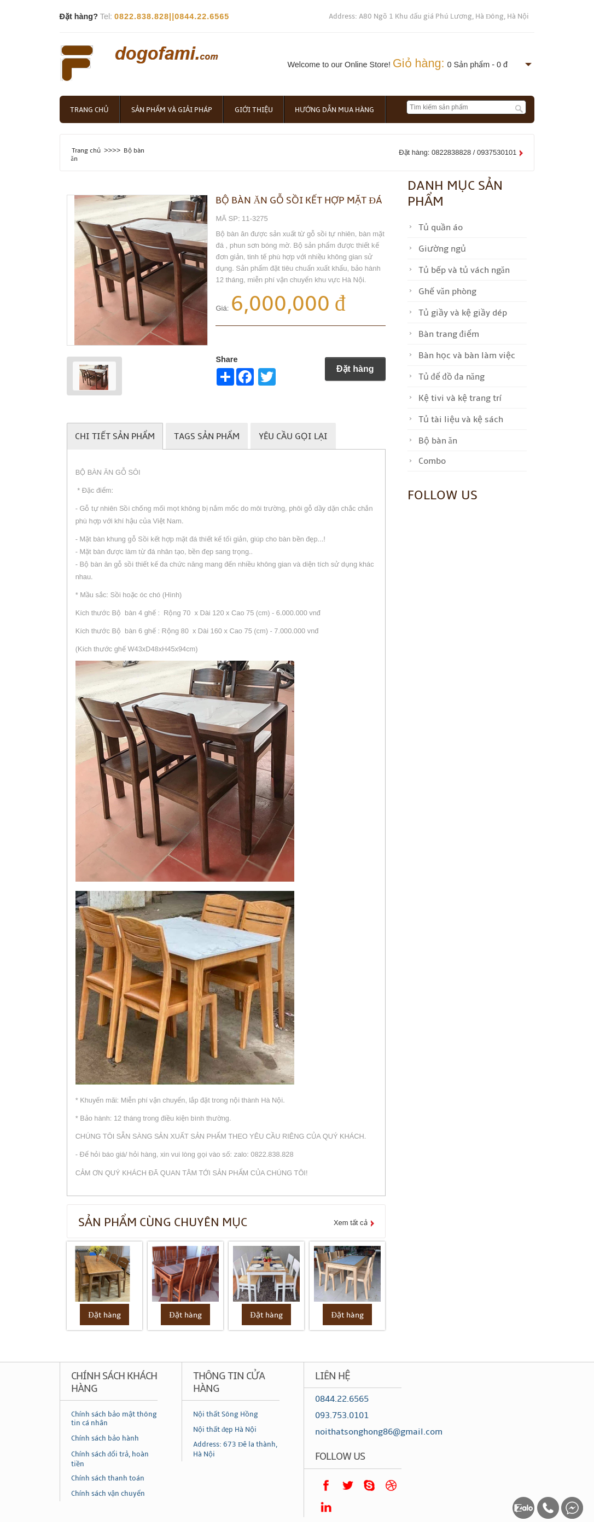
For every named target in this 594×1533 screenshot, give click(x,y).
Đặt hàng (355, 369)
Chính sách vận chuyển (108, 1494)
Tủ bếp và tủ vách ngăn (464, 270)
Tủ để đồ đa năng (451, 376)
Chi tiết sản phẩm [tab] (115, 436)
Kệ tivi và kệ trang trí (459, 398)
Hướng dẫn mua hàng (337, 110)
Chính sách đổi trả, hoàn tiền (110, 1459)
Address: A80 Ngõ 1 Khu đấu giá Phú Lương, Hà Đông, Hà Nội (429, 16)
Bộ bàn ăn (437, 440)
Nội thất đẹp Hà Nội (225, 1429)
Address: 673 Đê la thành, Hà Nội (235, 1449)
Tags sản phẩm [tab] (207, 436)
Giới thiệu (255, 110)
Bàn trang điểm (448, 334)
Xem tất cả (351, 1223)
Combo (432, 461)
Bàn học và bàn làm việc (466, 355)
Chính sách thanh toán (107, 1478)
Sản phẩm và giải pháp (172, 110)
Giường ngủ (442, 248)
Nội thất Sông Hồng (225, 1414)
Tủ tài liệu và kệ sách (460, 419)
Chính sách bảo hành (105, 1438)
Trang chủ (90, 110)
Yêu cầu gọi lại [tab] (293, 436)
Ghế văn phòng (447, 291)
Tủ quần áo (440, 227)
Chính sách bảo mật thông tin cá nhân (114, 1418)
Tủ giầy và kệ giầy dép (462, 312)
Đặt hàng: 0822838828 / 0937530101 (457, 152)
